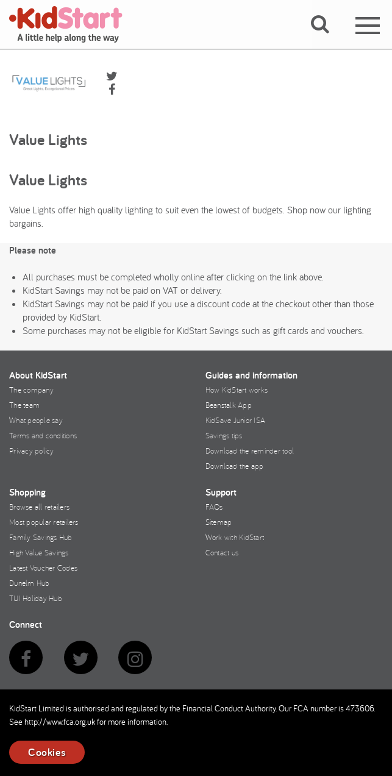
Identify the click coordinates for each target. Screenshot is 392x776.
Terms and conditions (43, 435)
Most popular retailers (44, 522)
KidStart (73, 24)
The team (24, 405)
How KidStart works (236, 389)
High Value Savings (39, 552)
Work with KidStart (235, 537)
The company (31, 389)
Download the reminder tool (249, 450)
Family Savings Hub (41, 537)
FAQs (214, 506)
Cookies (47, 752)
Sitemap (218, 522)
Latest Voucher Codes (43, 567)
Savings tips (224, 435)
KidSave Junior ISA (235, 420)
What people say (36, 420)
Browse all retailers (39, 506)
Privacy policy (31, 450)
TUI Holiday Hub (35, 598)
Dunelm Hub (29, 583)
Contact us (222, 552)
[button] (327, 38)
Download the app (234, 466)
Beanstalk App (228, 405)
